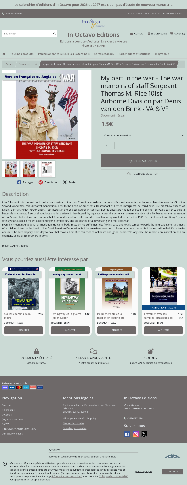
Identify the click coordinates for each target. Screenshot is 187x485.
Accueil (9, 64)
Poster (70, 182)
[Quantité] (108, 145)
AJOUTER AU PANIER (143, 161)
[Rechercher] (54, 33)
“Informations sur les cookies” (66, 476)
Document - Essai (113, 115)
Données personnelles (74, 428)
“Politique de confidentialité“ (113, 476)
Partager (25, 182)
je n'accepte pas (143, 471)
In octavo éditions (12, 433)
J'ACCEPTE (173, 471)
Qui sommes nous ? (13, 419)
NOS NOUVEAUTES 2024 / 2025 (19, 428)
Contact (7, 414)
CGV (5, 424)
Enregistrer (48, 182)
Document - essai (28, 64)
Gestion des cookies (73, 423)
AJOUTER (23, 330)
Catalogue (8, 410)
